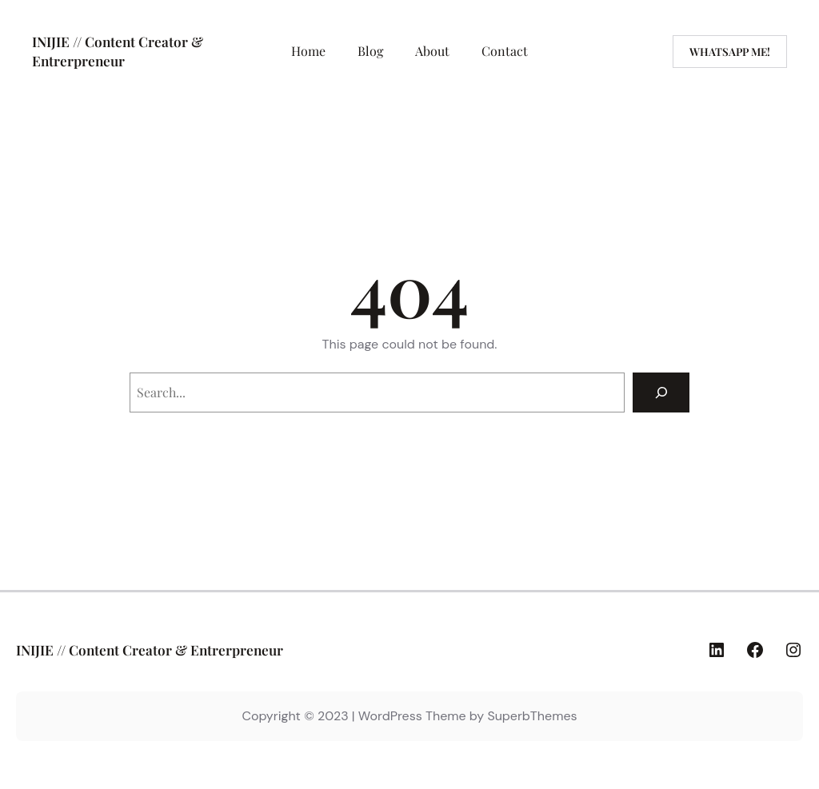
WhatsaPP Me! (729, 51)
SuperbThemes (532, 715)
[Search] (661, 392)
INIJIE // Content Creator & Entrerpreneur (117, 51)
